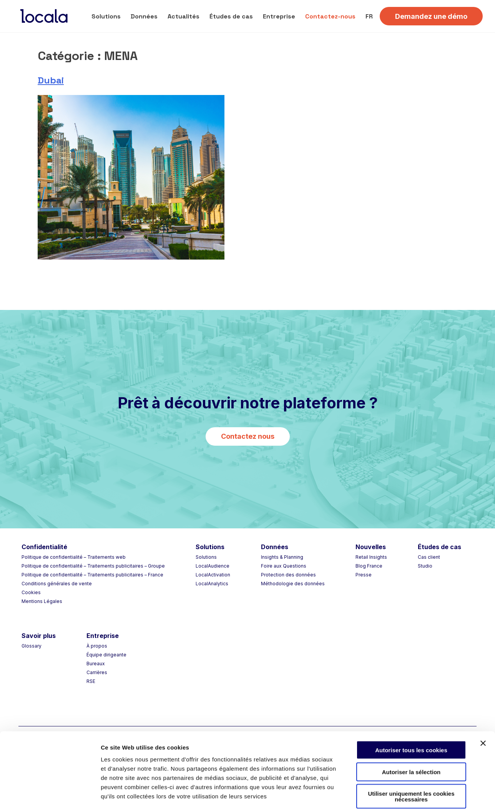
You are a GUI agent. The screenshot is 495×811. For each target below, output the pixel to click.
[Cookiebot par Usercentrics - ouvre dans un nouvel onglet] (49, 796)
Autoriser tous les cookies (411, 713)
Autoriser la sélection (411, 735)
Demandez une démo (431, 16)
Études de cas (231, 16)
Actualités (183, 16)
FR (369, 16)
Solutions (106, 16)
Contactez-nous (330, 16)
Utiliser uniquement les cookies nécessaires (411, 759)
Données (144, 16)
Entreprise (279, 16)
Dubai (51, 80)
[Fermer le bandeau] (483, 706)
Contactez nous (247, 436)
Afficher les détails (423, 796)
